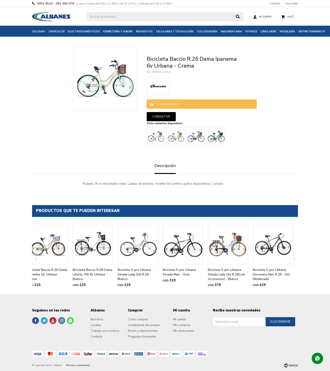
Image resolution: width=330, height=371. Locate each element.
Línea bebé (268, 31)
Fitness (251, 31)
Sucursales (291, 3)
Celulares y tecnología (175, 31)
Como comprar (138, 319)
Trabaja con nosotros (105, 331)
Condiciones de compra (144, 325)
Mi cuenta (179, 319)
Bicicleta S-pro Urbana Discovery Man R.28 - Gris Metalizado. (271, 274)
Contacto (275, 3)
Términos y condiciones (78, 365)
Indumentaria (231, 31)
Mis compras (181, 325)
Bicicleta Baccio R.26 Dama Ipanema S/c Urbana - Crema (47, 274)
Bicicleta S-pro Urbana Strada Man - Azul (179, 272)
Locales (96, 325)
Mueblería (287, 31)
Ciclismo (38, 31)
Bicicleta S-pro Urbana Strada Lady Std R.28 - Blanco (134, 274)
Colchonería (207, 31)
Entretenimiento (312, 31)
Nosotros (97, 319)
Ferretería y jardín (117, 31)
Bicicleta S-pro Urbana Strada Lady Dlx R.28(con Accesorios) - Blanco (226, 274)
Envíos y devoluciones (143, 331)
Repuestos (144, 31)
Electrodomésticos (84, 31)
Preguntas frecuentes (142, 337)
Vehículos (57, 31)
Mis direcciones (183, 331)
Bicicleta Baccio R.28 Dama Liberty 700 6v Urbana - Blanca (92, 274)
